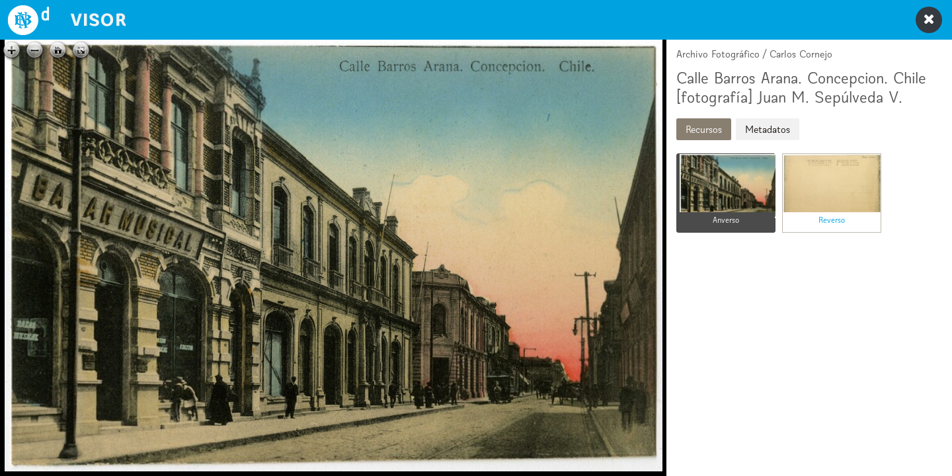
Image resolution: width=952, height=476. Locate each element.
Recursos (704, 129)
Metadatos (767, 129)
